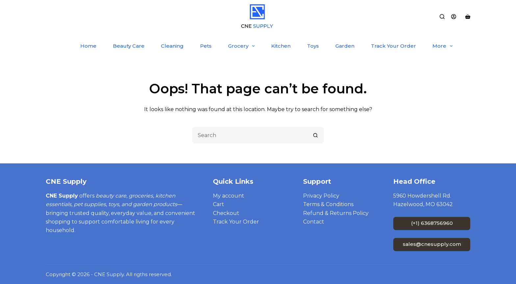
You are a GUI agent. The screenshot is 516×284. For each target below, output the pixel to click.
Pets (206, 46)
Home (88, 46)
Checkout (226, 213)
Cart (218, 204)
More (443, 46)
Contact (313, 222)
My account (228, 196)
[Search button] (315, 135)
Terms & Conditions (328, 204)
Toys (313, 46)
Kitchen (281, 46)
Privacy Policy (321, 196)
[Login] (453, 16)
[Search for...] (249, 135)
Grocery (242, 46)
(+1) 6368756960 (432, 223)
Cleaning (172, 46)
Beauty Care (128, 46)
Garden (344, 46)
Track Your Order (393, 46)
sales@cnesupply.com (432, 244)
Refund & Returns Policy (336, 213)
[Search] (442, 16)
